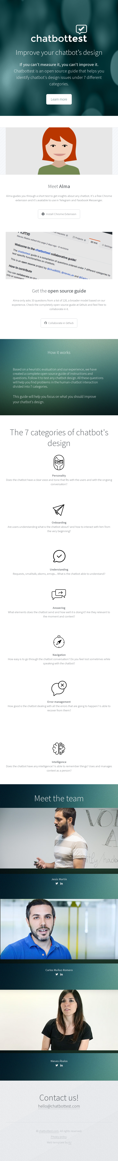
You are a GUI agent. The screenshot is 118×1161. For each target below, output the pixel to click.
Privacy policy (59, 1136)
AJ (69, 1142)
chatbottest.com (49, 1131)
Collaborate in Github (59, 323)
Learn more (59, 99)
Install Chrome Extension (59, 214)
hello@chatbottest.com (59, 1106)
